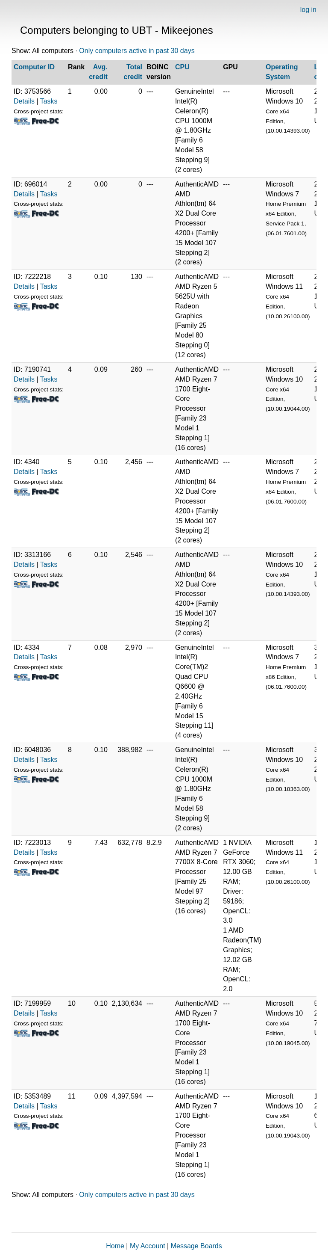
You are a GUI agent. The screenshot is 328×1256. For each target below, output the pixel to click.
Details (24, 101)
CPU (182, 67)
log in (308, 9)
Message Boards (196, 1246)
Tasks (49, 101)
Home (115, 1246)
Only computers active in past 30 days (136, 50)
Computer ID (34, 67)
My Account (147, 1246)
